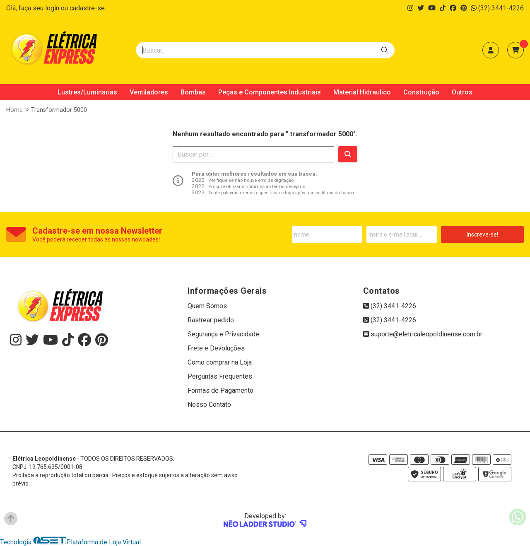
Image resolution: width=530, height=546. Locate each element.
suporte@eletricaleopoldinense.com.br (422, 334)
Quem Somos (207, 306)
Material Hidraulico (362, 92)
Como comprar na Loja (220, 362)
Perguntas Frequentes (220, 376)
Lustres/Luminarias (87, 92)
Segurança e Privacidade (223, 334)
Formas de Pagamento (220, 390)
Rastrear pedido (211, 320)
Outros (462, 92)
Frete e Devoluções (216, 348)
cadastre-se (87, 8)
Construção (421, 92)
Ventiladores (149, 92)
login (53, 8)
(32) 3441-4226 (497, 8)
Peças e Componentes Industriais (269, 92)
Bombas (193, 92)
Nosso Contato (209, 404)
